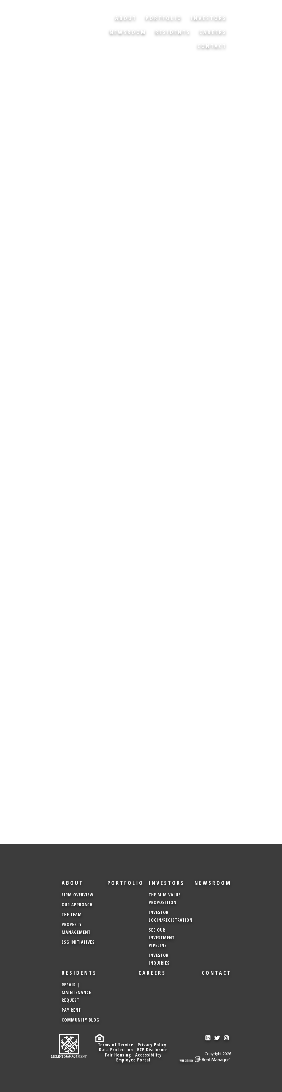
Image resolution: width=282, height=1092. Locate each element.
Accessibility (148, 1054)
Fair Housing (118, 1054)
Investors (209, 18)
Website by (205, 1059)
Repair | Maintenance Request (76, 992)
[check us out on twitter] (217, 1038)
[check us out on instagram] (227, 1038)
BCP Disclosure (152, 1049)
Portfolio (164, 18)
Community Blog (80, 1020)
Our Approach (77, 905)
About (126, 18)
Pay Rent (71, 1010)
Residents (173, 32)
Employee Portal (133, 1059)
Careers (213, 32)
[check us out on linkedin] (208, 1038)
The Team (72, 915)
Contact (212, 46)
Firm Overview (78, 895)
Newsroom (128, 32)
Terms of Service (115, 1044)
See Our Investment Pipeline (162, 937)
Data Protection (116, 1049)
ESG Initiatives (78, 942)
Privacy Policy (152, 1044)
